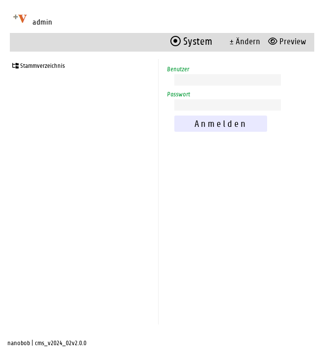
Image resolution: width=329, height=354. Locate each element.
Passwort (178, 94)
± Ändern (244, 41)
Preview (287, 41)
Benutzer (178, 69)
